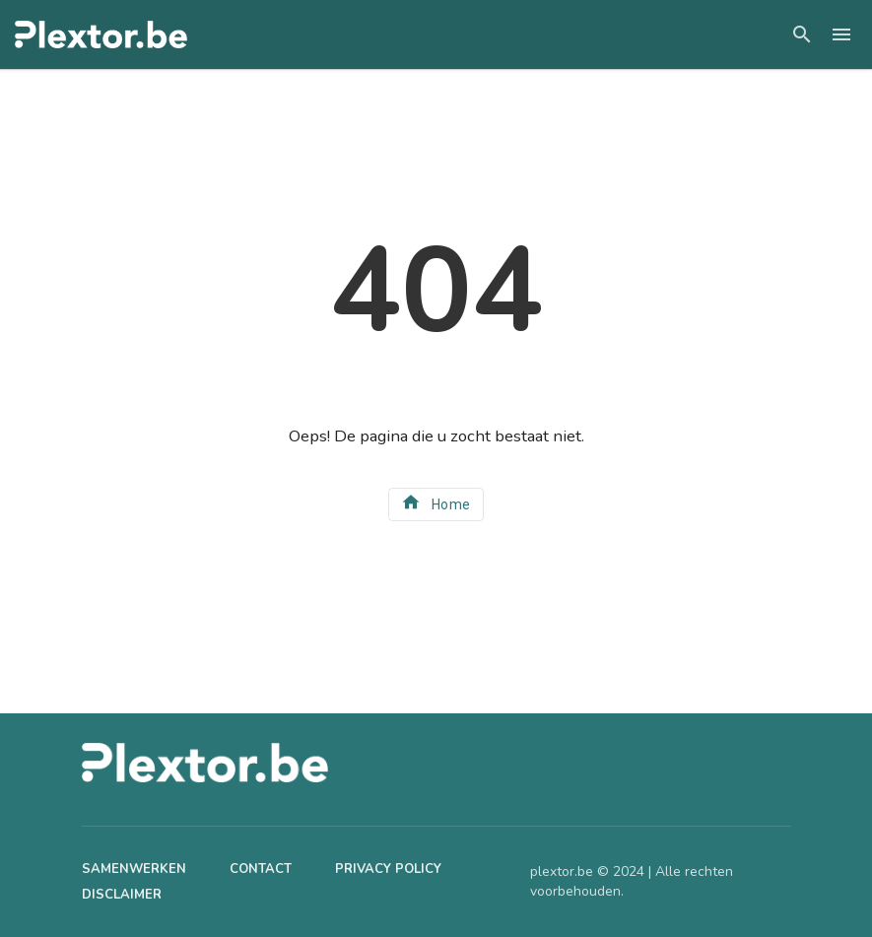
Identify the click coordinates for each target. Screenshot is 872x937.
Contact (261, 869)
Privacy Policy (388, 869)
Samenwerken (134, 869)
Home (436, 502)
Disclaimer (122, 895)
